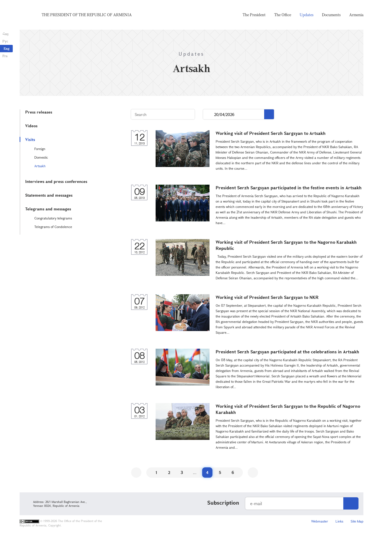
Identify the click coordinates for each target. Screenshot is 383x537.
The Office (282, 14)
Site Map (357, 521)
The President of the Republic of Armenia (87, 14)
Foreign (39, 148)
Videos (31, 125)
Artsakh (40, 166)
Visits (30, 139)
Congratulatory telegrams (53, 218)
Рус (5, 41)
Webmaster (319, 521)
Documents (331, 14)
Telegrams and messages (48, 208)
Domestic (41, 157)
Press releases (38, 112)
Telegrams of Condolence (53, 226)
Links (339, 521)
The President (254, 14)
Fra (5, 55)
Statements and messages (49, 195)
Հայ (5, 33)
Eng (7, 48)
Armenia (356, 14)
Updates (306, 14)
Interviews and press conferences (56, 181)
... (209, 114)
